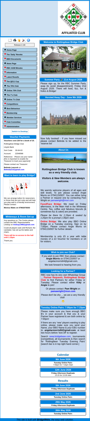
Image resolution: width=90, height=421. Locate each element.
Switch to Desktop (20, 131)
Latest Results (11, 77)
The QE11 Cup (11, 81)
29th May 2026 (63, 402)
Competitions (11, 104)
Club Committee (12, 122)
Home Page (10, 50)
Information (10, 72)
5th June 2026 (63, 385)
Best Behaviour (12, 108)
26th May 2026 (63, 410)
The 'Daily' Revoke (13, 54)
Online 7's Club (12, 99)
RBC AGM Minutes (13, 68)
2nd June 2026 (63, 394)
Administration (11, 126)
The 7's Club (10, 95)
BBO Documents (12, 59)
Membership (10, 113)
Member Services (13, 117)
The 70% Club (11, 86)
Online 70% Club (12, 90)
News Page (10, 63)
